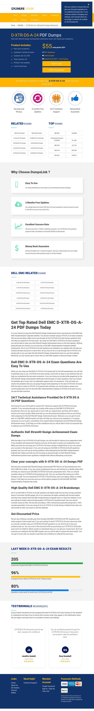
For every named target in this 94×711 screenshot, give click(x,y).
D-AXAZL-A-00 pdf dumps (47, 295)
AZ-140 (74, 145)
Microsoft (34, 15)
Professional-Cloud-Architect (57, 139)
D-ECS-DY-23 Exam (19, 148)
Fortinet (24, 20)
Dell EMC (20, 25)
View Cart (45, 694)
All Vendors (35, 20)
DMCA (13, 696)
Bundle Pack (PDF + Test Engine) (55, 59)
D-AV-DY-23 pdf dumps (47, 285)
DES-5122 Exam (19, 133)
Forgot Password (48, 689)
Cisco (15, 15)
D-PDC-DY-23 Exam (19, 153)
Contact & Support (30, 686)
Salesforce (55, 15)
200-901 (74, 150)
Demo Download (56, 70)
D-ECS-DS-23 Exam (37, 143)
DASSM (74, 133)
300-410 (57, 150)
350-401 (57, 155)
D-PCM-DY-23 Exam (19, 143)
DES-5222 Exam (37, 133)
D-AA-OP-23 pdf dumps (22, 285)
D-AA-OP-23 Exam (19, 138)
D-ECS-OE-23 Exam (37, 148)
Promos (14, 693)
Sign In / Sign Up (48, 692)
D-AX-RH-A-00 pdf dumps (23, 295)
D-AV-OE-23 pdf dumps (23, 290)
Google (24, 15)
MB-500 (56, 145)
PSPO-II (74, 155)
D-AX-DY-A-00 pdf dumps (47, 290)
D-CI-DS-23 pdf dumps (23, 300)
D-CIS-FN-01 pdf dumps (47, 300)
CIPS (15, 20)
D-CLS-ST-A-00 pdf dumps (23, 311)
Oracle (44, 15)
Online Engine (48, 56)
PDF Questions (48, 52)
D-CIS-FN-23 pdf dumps (23, 305)
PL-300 (74, 140)
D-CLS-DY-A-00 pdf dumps (47, 305)
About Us (14, 688)
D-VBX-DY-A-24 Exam (37, 138)
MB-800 (56, 133)
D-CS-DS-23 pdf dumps (47, 311)
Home (13, 25)
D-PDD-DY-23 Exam (37, 153)
